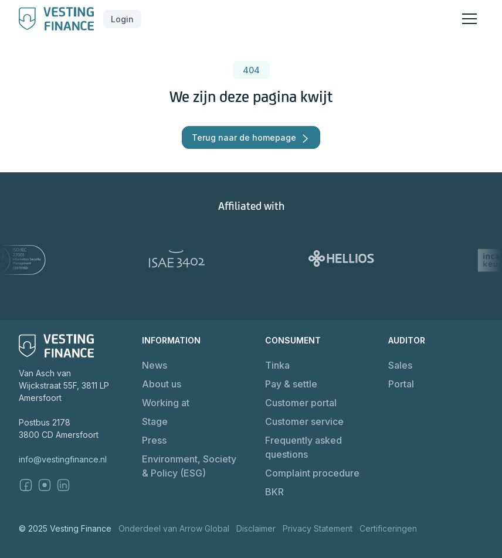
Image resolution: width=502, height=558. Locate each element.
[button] (122, 19)
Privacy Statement (317, 528)
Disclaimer (256, 528)
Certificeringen (388, 528)
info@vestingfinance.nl (63, 459)
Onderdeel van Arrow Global (173, 528)
